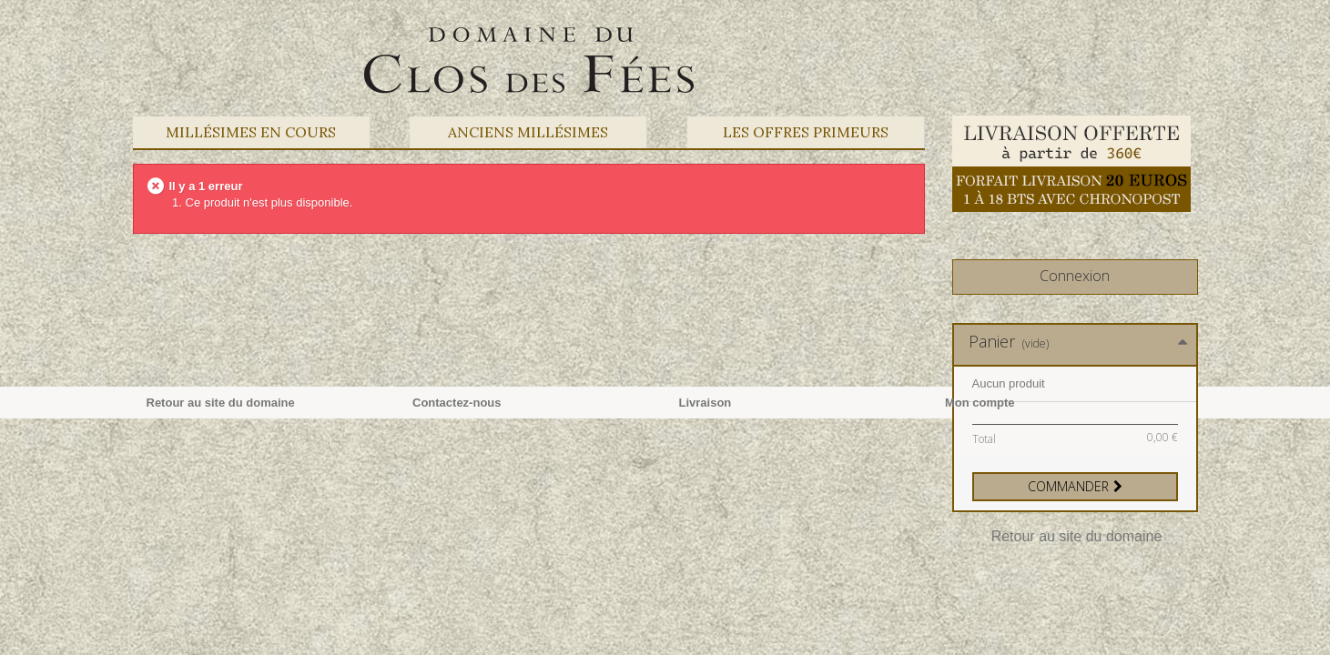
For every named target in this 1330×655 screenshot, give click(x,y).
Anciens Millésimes (528, 132)
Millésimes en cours (251, 132)
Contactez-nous (457, 402)
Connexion (1075, 276)
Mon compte (980, 402)
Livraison (705, 402)
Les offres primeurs (805, 132)
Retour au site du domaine (1076, 536)
